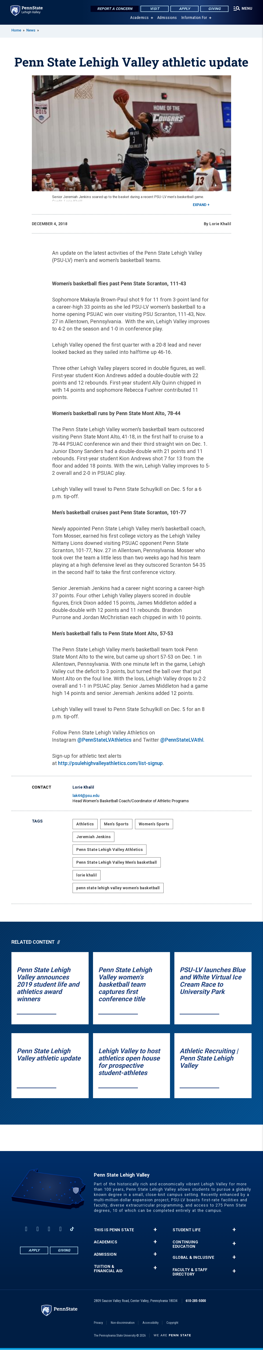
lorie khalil (86, 875)
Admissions (167, 17)
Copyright (172, 1322)
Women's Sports (154, 824)
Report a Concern (114, 9)
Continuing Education (185, 1244)
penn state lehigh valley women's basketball (118, 888)
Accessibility (150, 1322)
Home (16, 30)
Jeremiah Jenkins (93, 836)
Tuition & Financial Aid (108, 1268)
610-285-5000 (196, 1301)
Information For (194, 17)
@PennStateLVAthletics (105, 740)
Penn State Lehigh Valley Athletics (109, 849)
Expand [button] (199, 205)
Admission (105, 1254)
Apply (184, 9)
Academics (139, 17)
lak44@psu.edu (86, 795)
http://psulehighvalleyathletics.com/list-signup (110, 763)
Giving (214, 9)
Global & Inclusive (193, 1257)
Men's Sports (116, 824)
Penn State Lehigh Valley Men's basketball (116, 862)
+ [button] (155, 1229)
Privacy (98, 1322)
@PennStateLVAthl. (182, 740)
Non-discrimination (123, 1322)
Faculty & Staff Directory (190, 1272)
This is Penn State (114, 1230)
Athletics (85, 824)
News (30, 30)
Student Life (187, 1230)
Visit (154, 9)
